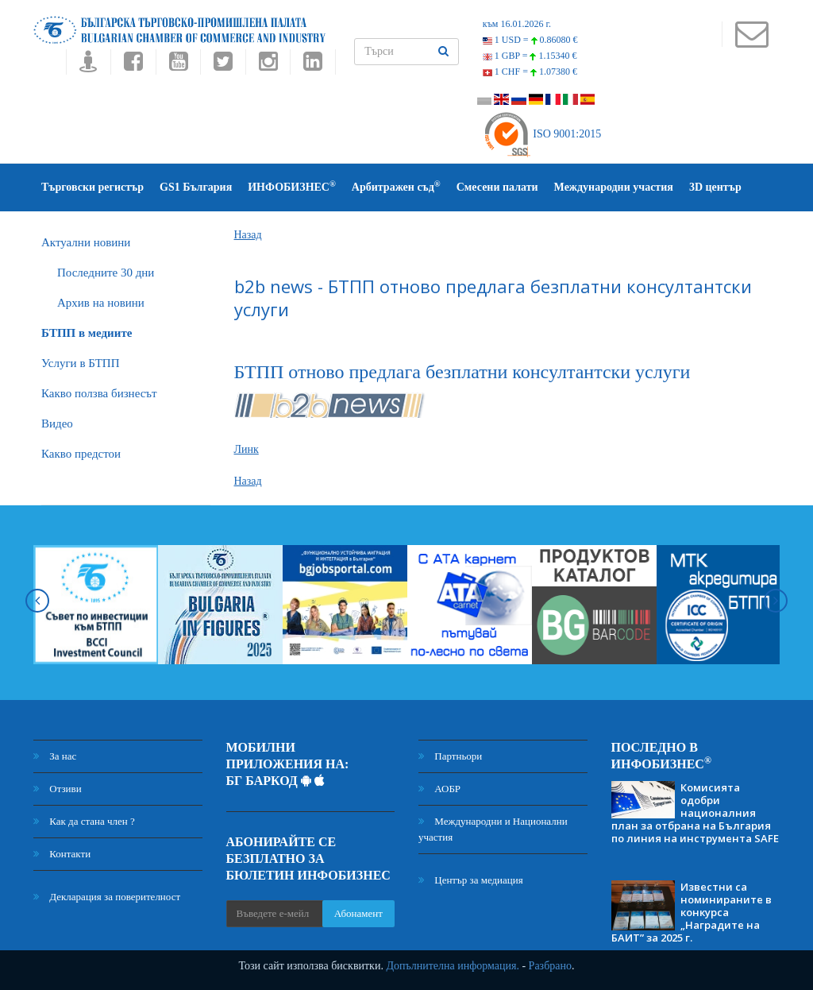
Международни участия (613, 187)
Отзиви (57, 789)
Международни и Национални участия (493, 829)
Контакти (62, 854)
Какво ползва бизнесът (99, 393)
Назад (248, 235)
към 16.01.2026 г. (517, 23)
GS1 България (196, 187)
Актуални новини (85, 242)
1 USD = (530, 39)
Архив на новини (100, 302)
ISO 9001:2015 (542, 134)
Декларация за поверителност (106, 897)
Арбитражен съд (396, 186)
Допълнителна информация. (452, 966)
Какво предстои (81, 453)
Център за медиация (470, 880)
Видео (57, 423)
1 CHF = (530, 71)
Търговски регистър (92, 187)
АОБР (439, 789)
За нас (54, 756)
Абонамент (358, 913)
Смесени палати (497, 187)
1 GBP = (530, 55)
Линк (246, 449)
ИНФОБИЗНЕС (292, 186)
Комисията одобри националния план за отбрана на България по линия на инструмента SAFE (695, 812)
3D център (715, 187)
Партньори (450, 756)
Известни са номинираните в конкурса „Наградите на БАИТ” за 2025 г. (691, 912)
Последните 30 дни (105, 272)
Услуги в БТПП (80, 363)
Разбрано (550, 966)
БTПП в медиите (86, 333)
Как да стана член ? (84, 821)
